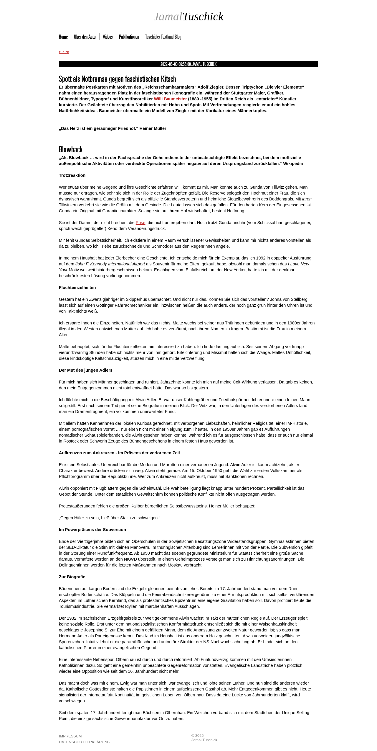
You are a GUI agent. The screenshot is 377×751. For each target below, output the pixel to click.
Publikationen (129, 36)
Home (63, 36)
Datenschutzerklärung (84, 742)
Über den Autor (85, 36)
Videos (108, 36)
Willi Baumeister (170, 99)
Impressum (70, 736)
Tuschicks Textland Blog (163, 36)
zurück (64, 52)
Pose (140, 222)
